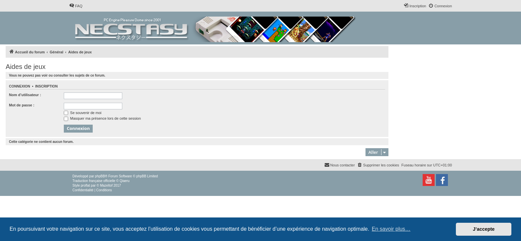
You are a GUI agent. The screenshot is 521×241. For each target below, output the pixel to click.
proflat (85, 185)
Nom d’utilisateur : (25, 95)
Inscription (46, 86)
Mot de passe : (21, 105)
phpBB (100, 176)
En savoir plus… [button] (391, 229)
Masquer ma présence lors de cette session (102, 118)
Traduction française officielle (93, 181)
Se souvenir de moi (82, 113)
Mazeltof (106, 185)
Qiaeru (125, 181)
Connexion (19, 86)
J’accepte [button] (484, 229)
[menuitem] (75, 6)
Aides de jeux (26, 66)
